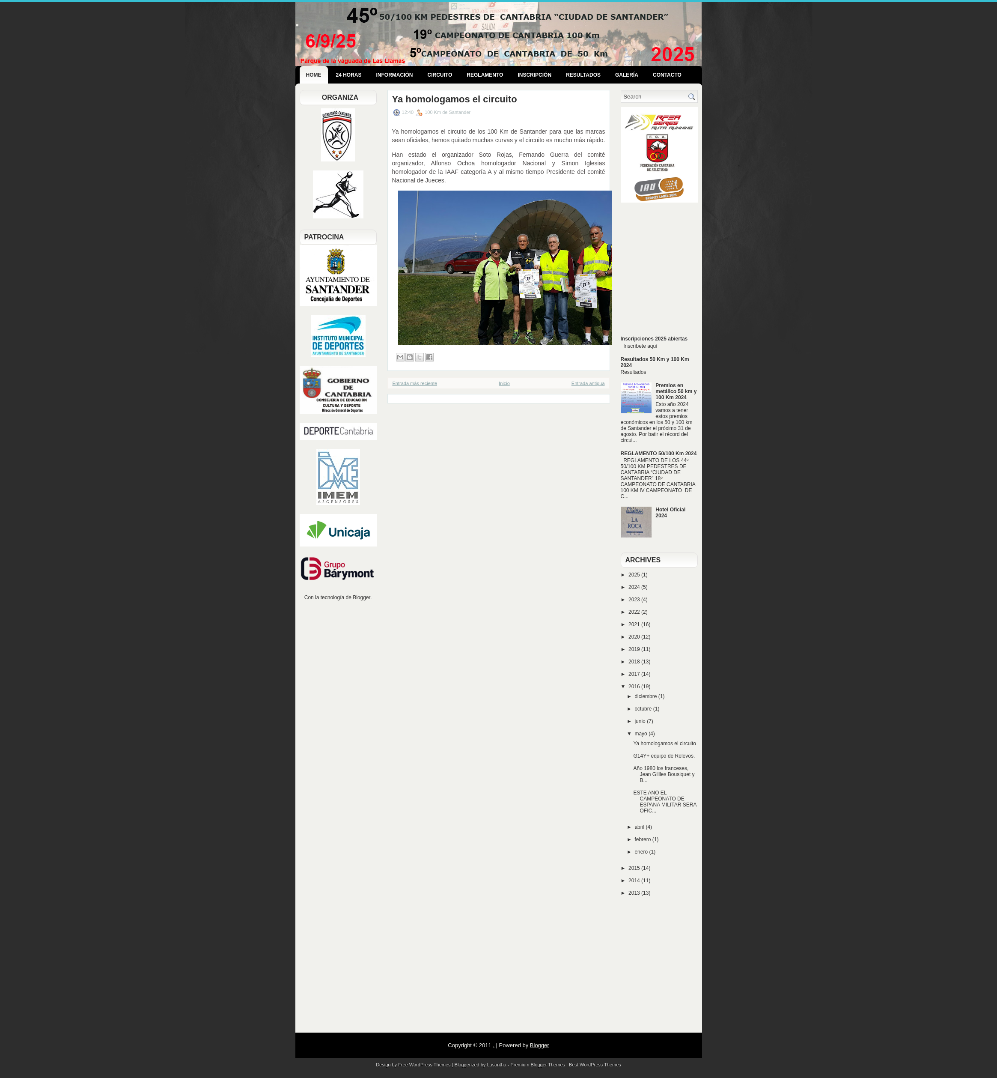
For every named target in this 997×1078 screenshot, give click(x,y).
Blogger (361, 597)
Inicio (504, 383)
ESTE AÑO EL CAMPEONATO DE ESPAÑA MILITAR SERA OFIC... (664, 802)
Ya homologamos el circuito (454, 99)
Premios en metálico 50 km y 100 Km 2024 (675, 391)
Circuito (440, 75)
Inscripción (534, 75)
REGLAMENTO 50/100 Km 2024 (659, 454)
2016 (634, 687)
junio (640, 721)
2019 (634, 649)
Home (313, 75)
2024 (634, 587)
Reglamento (485, 75)
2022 (634, 612)
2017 (634, 674)
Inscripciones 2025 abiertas (654, 339)
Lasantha (496, 1064)
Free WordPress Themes (424, 1064)
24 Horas (349, 75)
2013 (634, 893)
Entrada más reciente (415, 383)
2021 (634, 624)
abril (640, 827)
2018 (634, 662)
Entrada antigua (588, 383)
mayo (641, 734)
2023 (634, 600)
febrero (643, 839)
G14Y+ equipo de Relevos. (664, 756)
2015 (634, 868)
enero (641, 852)
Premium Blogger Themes (537, 1064)
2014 (634, 881)
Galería (626, 75)
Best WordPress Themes (595, 1064)
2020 (634, 637)
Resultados (583, 75)
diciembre (646, 696)
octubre (643, 709)
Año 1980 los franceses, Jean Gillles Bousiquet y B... (663, 774)
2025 (634, 575)
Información (394, 75)
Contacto (667, 75)
